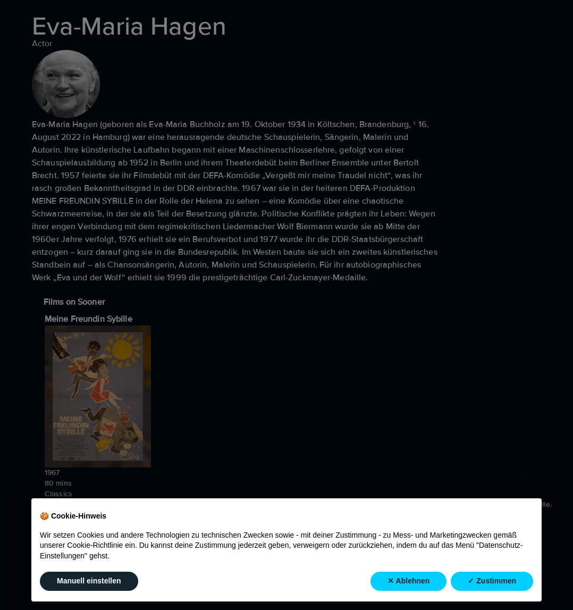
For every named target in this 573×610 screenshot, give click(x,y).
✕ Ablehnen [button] (408, 581)
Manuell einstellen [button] (89, 581)
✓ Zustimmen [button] (492, 581)
